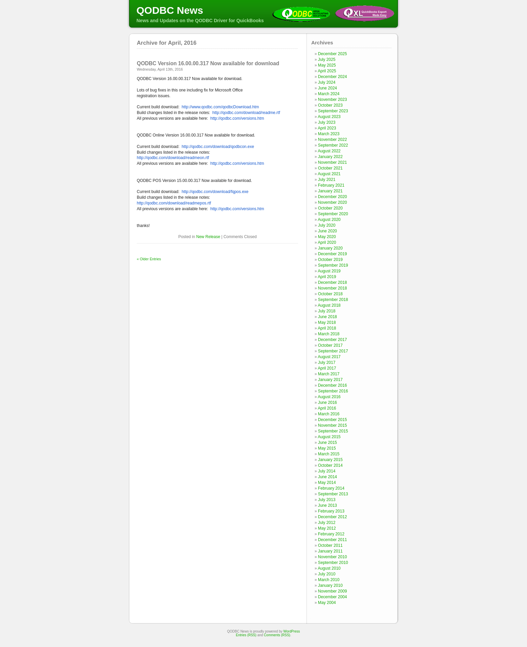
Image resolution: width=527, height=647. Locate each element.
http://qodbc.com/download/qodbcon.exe (217, 146)
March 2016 (328, 414)
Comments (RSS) (277, 635)
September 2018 (333, 299)
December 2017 (332, 339)
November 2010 (332, 557)
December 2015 (332, 419)
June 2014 (327, 476)
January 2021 (330, 191)
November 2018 (332, 288)
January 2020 (330, 248)
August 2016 (329, 396)
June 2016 (327, 402)
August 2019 (329, 271)
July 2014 (326, 471)
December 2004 (332, 597)
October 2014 (330, 465)
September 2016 (333, 391)
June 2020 (327, 231)
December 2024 (332, 76)
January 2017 (330, 379)
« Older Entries (149, 259)
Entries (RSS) (246, 635)
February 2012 (331, 534)
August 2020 (329, 219)
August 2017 (329, 356)
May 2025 (327, 65)
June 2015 (327, 442)
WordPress (291, 631)
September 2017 (333, 351)
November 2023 (332, 99)
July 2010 (326, 574)
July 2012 (326, 522)
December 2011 (332, 539)
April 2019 (327, 276)
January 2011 (330, 551)
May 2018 (327, 322)
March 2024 (328, 93)
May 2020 (327, 236)
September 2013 (333, 494)
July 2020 (326, 225)
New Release (208, 236)
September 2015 (333, 431)
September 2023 (333, 111)
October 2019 (330, 259)
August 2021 (329, 174)
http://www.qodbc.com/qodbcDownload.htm (220, 107)
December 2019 (332, 254)
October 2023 (330, 105)
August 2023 (329, 116)
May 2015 (327, 448)
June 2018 (327, 316)
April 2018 (327, 328)
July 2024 (326, 82)
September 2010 (333, 562)
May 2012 (327, 528)
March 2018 (328, 334)
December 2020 (332, 196)
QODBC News (169, 10)
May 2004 (327, 602)
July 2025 (326, 59)
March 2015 (328, 454)
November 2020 (332, 202)
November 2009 (332, 591)
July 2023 (326, 122)
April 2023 (327, 128)
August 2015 (329, 436)
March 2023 (328, 133)
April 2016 (327, 408)
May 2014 (327, 482)
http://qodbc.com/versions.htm (237, 118)
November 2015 (332, 425)
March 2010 (328, 579)
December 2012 (332, 517)
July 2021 (326, 179)
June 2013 (327, 505)
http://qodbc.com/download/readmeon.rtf (173, 157)
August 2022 (329, 151)
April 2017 (327, 368)
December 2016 (332, 385)
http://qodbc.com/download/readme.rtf (246, 112)
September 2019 (333, 265)
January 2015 (330, 459)
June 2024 (327, 88)
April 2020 (327, 242)
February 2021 (331, 185)
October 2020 (330, 208)
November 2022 (332, 139)
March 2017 (328, 374)
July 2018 (326, 311)
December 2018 (332, 282)
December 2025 (332, 53)
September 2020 (333, 214)
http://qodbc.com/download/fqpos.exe (214, 191)
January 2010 (330, 585)
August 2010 (329, 568)
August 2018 (329, 305)
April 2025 (327, 71)
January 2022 (330, 156)
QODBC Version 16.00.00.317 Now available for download (208, 63)
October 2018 (330, 294)
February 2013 (331, 511)
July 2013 (326, 499)
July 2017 (326, 362)
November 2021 (332, 162)
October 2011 (330, 545)
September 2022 (333, 145)
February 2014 (331, 488)
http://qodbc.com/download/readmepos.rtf (174, 203)
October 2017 (330, 345)
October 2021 (330, 168)
